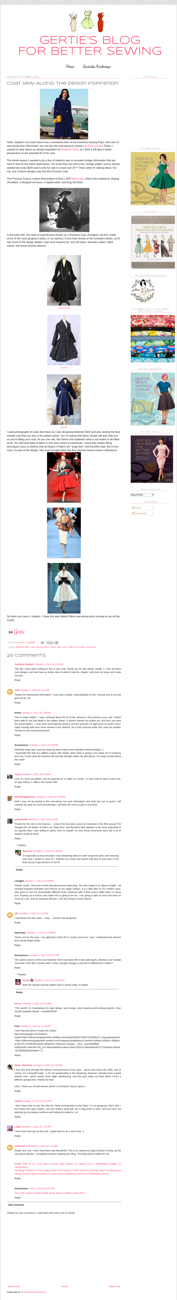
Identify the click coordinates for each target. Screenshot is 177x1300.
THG (17, 690)
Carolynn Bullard (24, 664)
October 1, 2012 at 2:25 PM (36, 712)
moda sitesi (79, 1193)
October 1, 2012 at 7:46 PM (41, 932)
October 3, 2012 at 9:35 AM (37, 1101)
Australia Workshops (97, 66)
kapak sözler (48, 1193)
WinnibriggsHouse (25, 796)
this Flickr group (92, 145)
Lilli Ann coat (64, 308)
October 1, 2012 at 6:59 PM (39, 880)
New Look (78, 178)
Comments (139, 513)
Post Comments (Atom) (33, 1292)
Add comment (16, 1204)
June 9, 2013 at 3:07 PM (42, 1188)
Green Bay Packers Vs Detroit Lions (73, 1163)
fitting (53, 647)
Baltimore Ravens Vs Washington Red (86, 1173)
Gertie (26, 980)
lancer (18, 1003)
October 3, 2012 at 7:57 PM (36, 1126)
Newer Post (14, 1286)
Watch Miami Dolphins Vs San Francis (44, 1173)
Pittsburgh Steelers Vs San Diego (33, 1170)
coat (33, 647)
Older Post (114, 1286)
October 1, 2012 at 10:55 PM (49, 980)
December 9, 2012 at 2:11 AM (41, 1146)
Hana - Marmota (23, 1065)
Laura (18, 774)
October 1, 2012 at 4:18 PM (36, 774)
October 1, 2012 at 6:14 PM (43, 819)
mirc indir (19, 1193)
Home (70, 66)
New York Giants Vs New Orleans (70, 1170)
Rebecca (27, 851)
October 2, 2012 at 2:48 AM (47, 851)
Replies (22, 845)
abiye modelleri (64, 1193)
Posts (136, 507)
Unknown (20, 1146)
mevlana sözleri (33, 1193)
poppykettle (21, 819)
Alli (16, 913)
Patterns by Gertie (76, 647)
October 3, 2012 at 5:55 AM (47, 1065)
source (64, 367)
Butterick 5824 (69, 149)
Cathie (18, 1101)
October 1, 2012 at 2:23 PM (34, 690)
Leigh (18, 1126)
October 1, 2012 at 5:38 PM (50, 796)
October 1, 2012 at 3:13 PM (43, 745)
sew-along (91, 647)
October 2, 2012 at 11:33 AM (36, 1026)
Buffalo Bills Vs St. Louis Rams (32, 1163)
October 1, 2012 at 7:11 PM (33, 913)
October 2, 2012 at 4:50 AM (37, 1003)
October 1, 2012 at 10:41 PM (44, 955)
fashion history (42, 647)
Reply (18, 680)
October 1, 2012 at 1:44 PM (49, 664)
